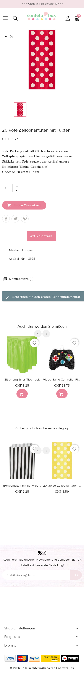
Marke (14, 250)
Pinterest (24, 218)
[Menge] (7, 188)
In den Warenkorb (24, 205)
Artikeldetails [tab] (41, 236)
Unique (27, 250)
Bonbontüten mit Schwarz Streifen (22, 486)
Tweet (15, 218)
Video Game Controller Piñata (62, 380)
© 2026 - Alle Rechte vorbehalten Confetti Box (42, 668)
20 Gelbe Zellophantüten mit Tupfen (62, 486)
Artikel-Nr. (17, 259)
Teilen (6, 218)
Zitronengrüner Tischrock (22, 380)
